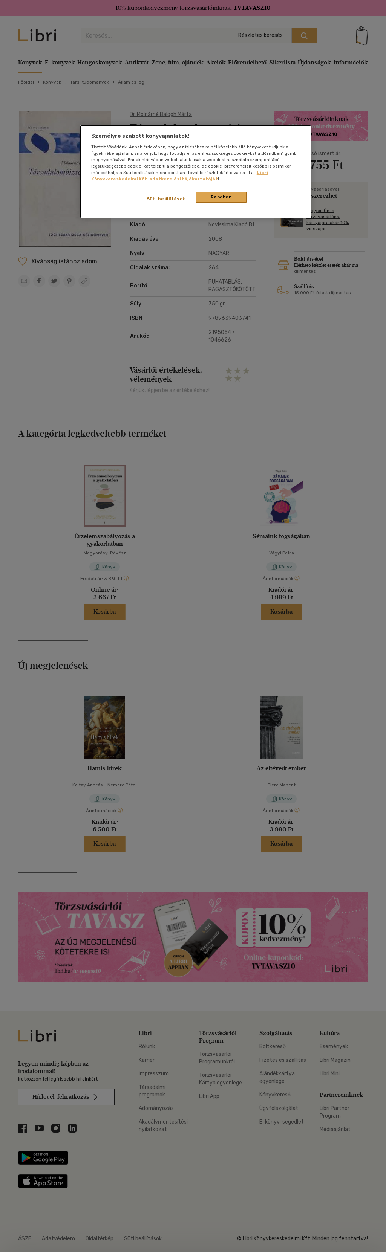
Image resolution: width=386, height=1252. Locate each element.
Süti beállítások (166, 199)
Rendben (221, 197)
